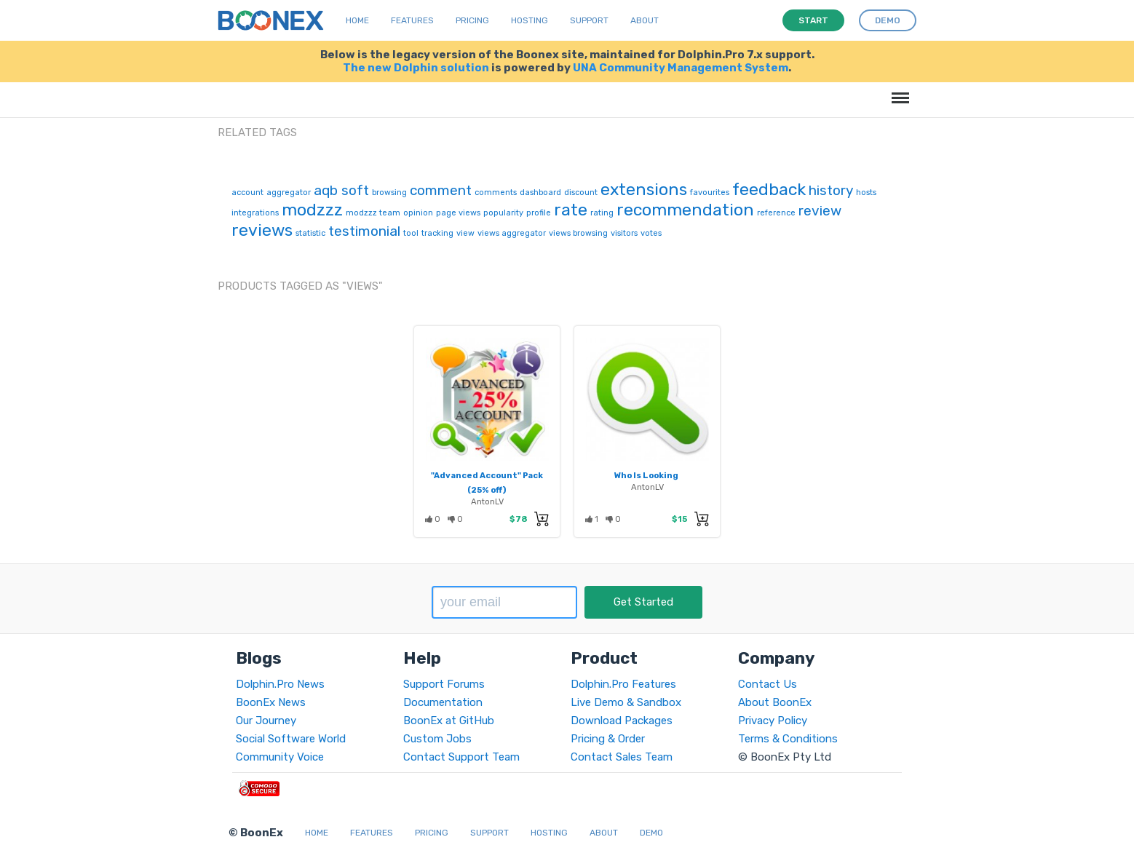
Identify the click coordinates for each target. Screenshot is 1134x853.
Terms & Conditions (788, 738)
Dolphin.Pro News (280, 684)
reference (776, 213)
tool (411, 233)
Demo (651, 833)
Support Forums (444, 684)
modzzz (312, 209)
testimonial (364, 231)
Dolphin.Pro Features (623, 684)
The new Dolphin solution (416, 67)
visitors (624, 233)
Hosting (529, 20)
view (465, 233)
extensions (643, 189)
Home (357, 20)
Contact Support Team (461, 756)
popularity (503, 213)
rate (570, 209)
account (247, 192)
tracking (437, 233)
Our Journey (266, 720)
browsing (389, 192)
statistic (310, 233)
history (831, 190)
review (819, 210)
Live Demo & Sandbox (626, 702)
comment (441, 190)
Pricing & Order (608, 738)
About (644, 20)
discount (581, 192)
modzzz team (373, 213)
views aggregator (511, 233)
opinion (418, 213)
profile (538, 213)
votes (651, 233)
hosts (866, 192)
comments (496, 192)
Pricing (472, 20)
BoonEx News (271, 702)
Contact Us (767, 684)
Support (589, 20)
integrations (255, 213)
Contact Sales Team (622, 756)
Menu (897, 90)
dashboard (540, 192)
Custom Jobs (437, 738)
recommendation (685, 209)
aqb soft (341, 190)
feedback (769, 189)
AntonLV (487, 501)
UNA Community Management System (680, 67)
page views (458, 213)
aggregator (288, 192)
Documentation (443, 702)
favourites (709, 192)
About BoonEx (775, 702)
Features (412, 20)
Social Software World (291, 738)
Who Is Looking (646, 475)
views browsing (578, 233)
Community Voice (280, 756)
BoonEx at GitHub (448, 720)
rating (602, 213)
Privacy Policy (772, 720)
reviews (262, 230)
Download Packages (622, 720)
